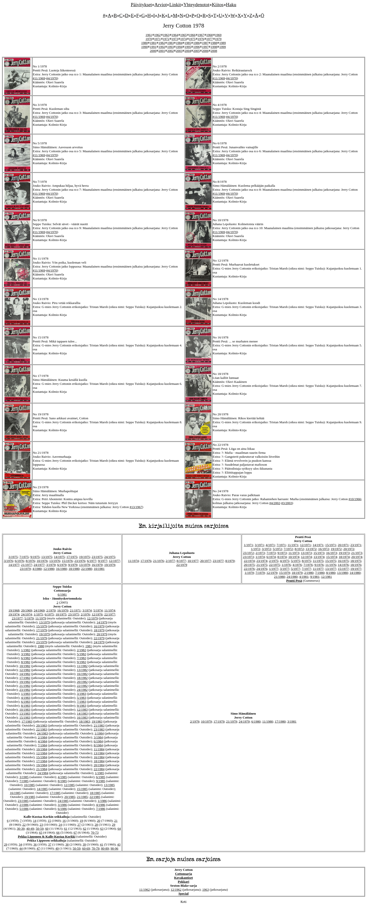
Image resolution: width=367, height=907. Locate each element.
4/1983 (25, 697)
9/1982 (81, 662)
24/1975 (109, 557)
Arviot (160, 4)
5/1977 (295, 569)
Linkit (175, 4)
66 (58, 832)
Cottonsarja (183, 874)
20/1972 (348, 549)
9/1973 (282, 553)
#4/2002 (274, 503)
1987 (205, 43)
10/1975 (61, 614)
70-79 (95, 848)
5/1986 (24, 809)
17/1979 (41, 630)
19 (81, 820)
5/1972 (277, 549)
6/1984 (98, 741)
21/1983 (99, 725)
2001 (162, 51)
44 (21, 848)
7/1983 (81, 701)
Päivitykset (141, 4)
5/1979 (28, 618)
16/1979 (97, 565)
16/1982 (82, 674)
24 (60, 824)
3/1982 (25, 654)
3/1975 (13, 557)
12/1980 (48, 569)
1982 (162, 43)
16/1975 (343, 561)
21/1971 (75, 610)
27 (79, 824)
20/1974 (356, 557)
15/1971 (330, 545)
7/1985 (24, 781)
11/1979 (40, 618)
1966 (192, 35)
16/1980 (61, 569)
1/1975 (38, 614)
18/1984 (99, 761)
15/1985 (82, 789)
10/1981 (99, 569)
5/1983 (81, 697)
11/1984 (99, 749)
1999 (222, 47)
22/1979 (181, 565)
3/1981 (292, 721)
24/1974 (26, 614)
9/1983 (81, 705)
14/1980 (355, 572)
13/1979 (84, 565)
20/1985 (69, 797)
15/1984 (41, 757)
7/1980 (319, 572)
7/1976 (308, 565)
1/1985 (99, 773)
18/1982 (82, 678)
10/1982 (24, 666)
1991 (153, 47)
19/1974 (13, 614)
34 (20, 844)
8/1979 (229, 561)
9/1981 (314, 576)
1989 (222, 43)
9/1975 (34, 557)
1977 (209, 39)
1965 (183, 35)
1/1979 (249, 572)
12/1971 (305, 545)
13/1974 (318, 557)
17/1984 (41, 761)
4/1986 (100, 805)
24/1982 (82, 690)
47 (38, 848)
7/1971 (281, 545)
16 (64, 820)
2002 (170, 51)
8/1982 (25, 662)
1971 (157, 39)
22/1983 (41, 729)
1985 (188, 43)
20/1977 (205, 561)
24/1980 (292, 576)
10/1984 (41, 749)
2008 (214, 51)
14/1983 (82, 713)
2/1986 (24, 805)
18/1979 (297, 572)
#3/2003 (286, 503)
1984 (179, 43)
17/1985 (55, 793)
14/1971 (318, 545)
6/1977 (91, 561)
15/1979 (284, 572)
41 (101, 844)
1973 (175, 39)
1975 (192, 39)
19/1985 (29, 797)
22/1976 (249, 569)
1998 (214, 47)
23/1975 (97, 557)
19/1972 (336, 549)
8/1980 (330, 572)
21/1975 (261, 565)
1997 (205, 47)
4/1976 (297, 565)
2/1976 (85, 614)
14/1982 (24, 674)
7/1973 (271, 553)
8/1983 (25, 705)
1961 (149, 35)
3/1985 (24, 777)
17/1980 (280, 721)
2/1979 (194, 721)
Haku (231, 4)
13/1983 (24, 713)
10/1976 (42, 561)
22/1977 (109, 614)
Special (183, 893)
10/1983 (24, 709)
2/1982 (81, 650)
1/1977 (273, 569)
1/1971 (248, 545)
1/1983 (25, 693)
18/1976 (355, 565)
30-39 (21, 828)
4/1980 (37, 569)
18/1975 (355, 561)
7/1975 (24, 557)
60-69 (86, 848)
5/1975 (295, 561)
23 (41, 824)
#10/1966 (355, 499)
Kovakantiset (183, 877)
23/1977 (218, 561)
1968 (209, 35)
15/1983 (24, 717)
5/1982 (81, 654)
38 (66, 844)
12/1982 (24, 670)
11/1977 (318, 569)
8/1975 (306, 561)
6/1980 (256, 721)
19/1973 (344, 553)
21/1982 (24, 686)
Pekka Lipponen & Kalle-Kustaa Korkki (46, 836)
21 (115, 820)
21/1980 (279, 576)
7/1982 (81, 658)
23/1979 (25, 569)
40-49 (30, 828)
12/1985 (69, 785)
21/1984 (41, 769)
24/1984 (42, 773)
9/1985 (100, 781)
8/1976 (30, 561)
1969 (218, 35)
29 (113, 824)
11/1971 (293, 545)
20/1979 (102, 634)
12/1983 (82, 709)
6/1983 (25, 701)
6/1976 (19, 561)
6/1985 (100, 777)
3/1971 (259, 545)
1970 (149, 39)
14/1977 (13, 565)
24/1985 (63, 801)
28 (96, 824)
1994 (179, 47)
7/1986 (100, 809)
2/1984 (42, 737)
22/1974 (249, 561)
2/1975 (273, 561)
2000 (153, 51)
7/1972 (288, 549)
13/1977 (330, 569)
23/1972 (248, 553)
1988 (214, 43)
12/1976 (97, 614)
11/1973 (293, 553)
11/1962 (144, 889)
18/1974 (344, 557)
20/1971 (343, 545)
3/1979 (50, 565)
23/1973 (248, 557)
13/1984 (99, 753)
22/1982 (82, 686)
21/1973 (356, 553)
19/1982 (24, 682)
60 (46, 828)
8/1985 (62, 781)
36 (34, 844)
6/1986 (62, 809)
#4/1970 (51, 78)
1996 (196, 47)
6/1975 (49, 614)
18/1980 (73, 569)
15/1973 (318, 553)
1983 (170, 43)
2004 (188, 51)
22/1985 (95, 797)
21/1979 (41, 638)
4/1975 (284, 561)
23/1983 (99, 729)
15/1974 (331, 557)
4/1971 (270, 545)
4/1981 (303, 576)
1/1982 (25, 650)
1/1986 (102, 801)
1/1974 (260, 557)
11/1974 (133, 561)
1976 (201, 39)
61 (65, 828)
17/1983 (27, 721)
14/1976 (343, 565)
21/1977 (26, 565)
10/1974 (293, 557)
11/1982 (82, 666)
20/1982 (82, 682)
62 (84, 828)
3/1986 (62, 805)
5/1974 (97, 610)
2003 (179, 51)
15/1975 (330, 561)
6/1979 (61, 565)
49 (57, 848)
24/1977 (39, 565)
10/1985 (29, 785)
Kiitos (218, 4)
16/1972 (323, 549)
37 (49, 844)
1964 (175, 35)
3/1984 (98, 737)
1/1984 (99, 733)
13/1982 (82, 670)
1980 (144, 43)
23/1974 (261, 561)
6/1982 (25, 658)
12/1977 (114, 561)
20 (98, 820)
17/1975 (72, 557)
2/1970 (51, 610)
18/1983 (84, 721)
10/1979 (206, 721)
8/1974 (282, 557)
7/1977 (306, 569)
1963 (166, 35)
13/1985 (109, 785)
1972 (166, 39)
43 (118, 844)
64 (119, 828)
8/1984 (98, 745)
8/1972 (299, 549)
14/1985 (42, 789)
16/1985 (15, 793)
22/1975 (274, 565)
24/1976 (261, 569)
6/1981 (62, 594)
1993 (170, 47)
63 (101, 828)
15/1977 (343, 569)
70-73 (95, 832)
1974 (183, 39)
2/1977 (170, 561)
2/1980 (308, 572)
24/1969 (39, 610)
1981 (153, 43)
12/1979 (272, 572)
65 (40, 832)
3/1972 (266, 549)
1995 (188, 47)
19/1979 (109, 565)
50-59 (39, 828)
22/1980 (86, 569)
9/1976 (319, 565)
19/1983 (97, 721)
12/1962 (176, 889)
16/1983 (82, 717)
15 (49, 820)
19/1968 (13, 610)
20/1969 (26, 610)
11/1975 (318, 561)
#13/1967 (136, 507)
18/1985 (95, 793)
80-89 (105, 848)
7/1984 (42, 745)
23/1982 (24, 690)
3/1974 (87, 610)
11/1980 (267, 721)
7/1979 (260, 572)
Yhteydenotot (196, 4)
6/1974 (271, 557)
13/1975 (46, 557)
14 (34, 820)
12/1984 (41, 753)
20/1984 (99, 765)
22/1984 (99, 769)
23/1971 (355, 545)
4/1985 (62, 777)
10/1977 (193, 561)
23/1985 (23, 801)
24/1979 (99, 642)
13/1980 (342, 572)
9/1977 (102, 561)
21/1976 (158, 561)
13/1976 (54, 561)
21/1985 (82, 797)
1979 (218, 39)
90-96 (114, 848)
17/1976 (145, 561)
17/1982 (24, 678)
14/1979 (102, 622)
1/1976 (286, 565)
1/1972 (255, 549)
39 (84, 844)
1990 (144, 47)
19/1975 (84, 557)
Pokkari (183, 881)
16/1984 (99, 757)
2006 (205, 51)
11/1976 (330, 565)
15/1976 (67, 561)
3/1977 (284, 569)
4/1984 (42, 741)
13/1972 (310, 549)
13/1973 (306, 553)
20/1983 (41, 725)
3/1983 (81, 693)
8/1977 (181, 561)
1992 (162, 47)
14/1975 (59, 557)
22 (24, 824)
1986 (196, 43)
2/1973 (260, 553)
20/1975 (249, 565)
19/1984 (41, 765)
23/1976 (79, 561)
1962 (157, 35)
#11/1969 (39, 78)
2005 (196, 51)
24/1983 (42, 733)
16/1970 (62, 610)
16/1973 (331, 553)
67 (75, 832)
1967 (201, 35)
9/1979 (72, 565)
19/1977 (355, 569)
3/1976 (8, 561)
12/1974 (306, 557)
